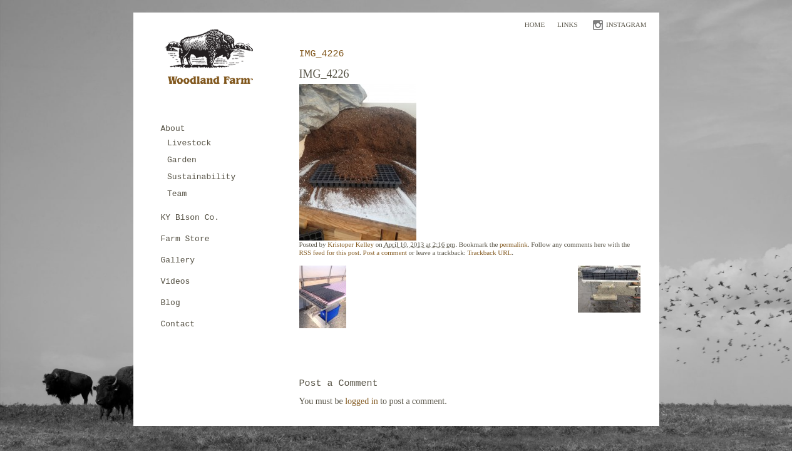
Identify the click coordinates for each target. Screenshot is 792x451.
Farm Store (185, 239)
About (173, 128)
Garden (182, 160)
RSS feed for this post (329, 252)
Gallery (178, 260)
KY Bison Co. (190, 217)
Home (535, 24)
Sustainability (201, 177)
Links (567, 24)
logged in (361, 401)
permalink (514, 244)
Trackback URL (489, 252)
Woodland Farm (213, 60)
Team (177, 194)
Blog (170, 303)
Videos (175, 281)
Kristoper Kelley (350, 244)
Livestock (189, 143)
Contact (178, 324)
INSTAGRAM (626, 24)
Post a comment (385, 252)
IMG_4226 (321, 54)
